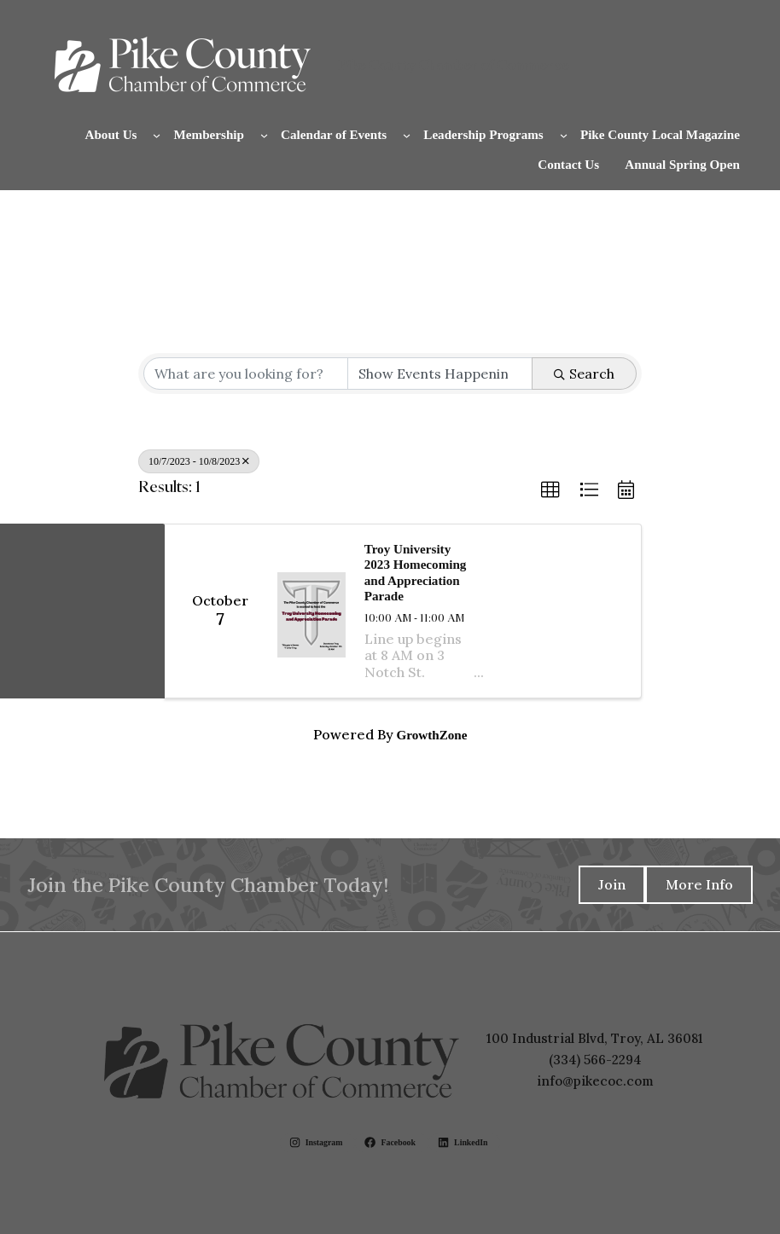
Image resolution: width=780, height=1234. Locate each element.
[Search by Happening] (440, 373)
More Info (699, 884)
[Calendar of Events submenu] (406, 134)
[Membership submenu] (264, 134)
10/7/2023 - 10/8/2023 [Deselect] (198, 461)
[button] (550, 490)
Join (612, 884)
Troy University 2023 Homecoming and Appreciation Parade (415, 572)
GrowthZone (432, 735)
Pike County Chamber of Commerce (453, 64)
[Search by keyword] (245, 373)
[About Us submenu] (156, 134)
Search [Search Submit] (584, 373)
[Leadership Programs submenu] (564, 134)
